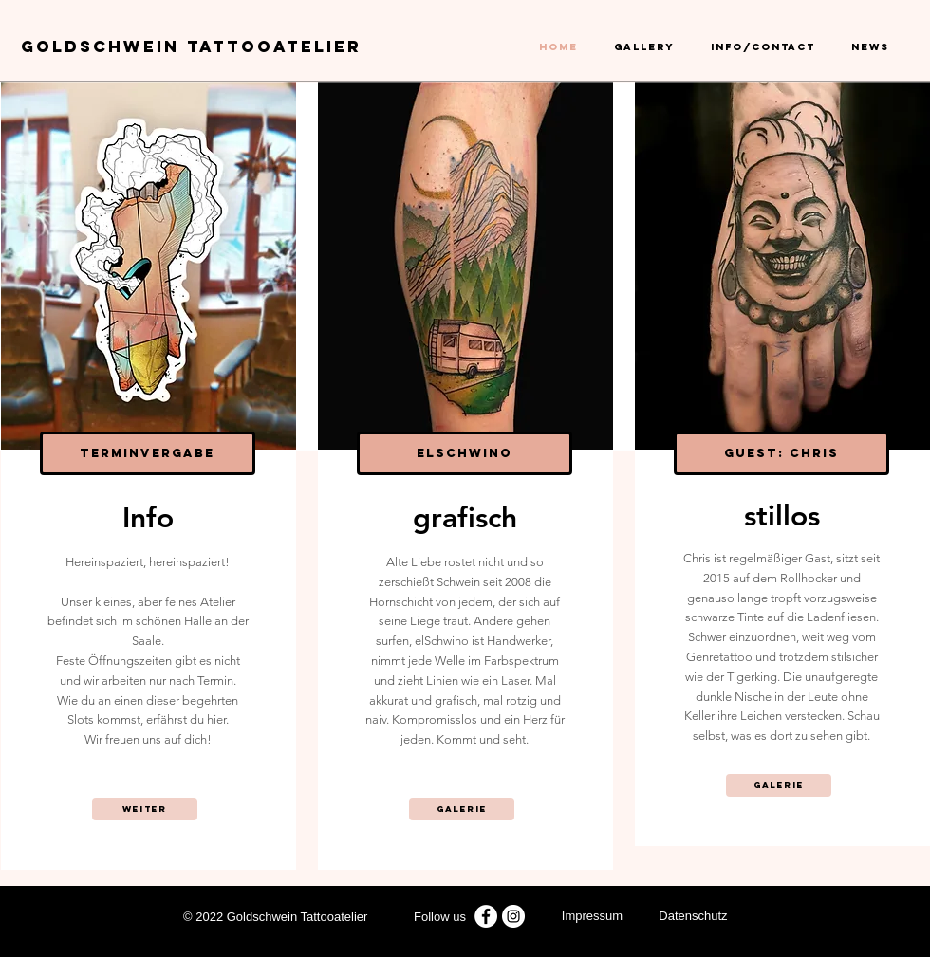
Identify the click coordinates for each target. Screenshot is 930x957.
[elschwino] (464, 453)
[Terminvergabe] (147, 453)
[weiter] (144, 809)
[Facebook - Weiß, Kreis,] (485, 916)
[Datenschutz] (693, 917)
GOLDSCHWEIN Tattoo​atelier (191, 46)
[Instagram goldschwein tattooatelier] (513, 916)
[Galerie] (461, 809)
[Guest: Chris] (781, 453)
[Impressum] (592, 917)
